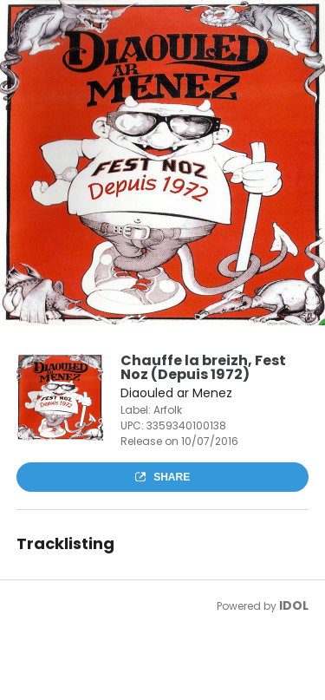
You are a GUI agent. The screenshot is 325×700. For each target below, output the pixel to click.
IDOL (294, 605)
